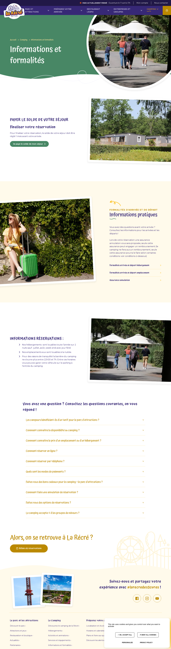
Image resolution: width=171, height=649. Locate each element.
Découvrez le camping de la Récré (63, 624)
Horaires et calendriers (96, 629)
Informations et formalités (59, 643)
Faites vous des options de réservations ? (85, 501)
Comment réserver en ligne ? (85, 449)
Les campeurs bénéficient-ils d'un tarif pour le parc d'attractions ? (85, 418)
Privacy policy (146, 642)
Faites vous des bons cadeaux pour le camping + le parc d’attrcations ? (85, 480)
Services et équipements (59, 639)
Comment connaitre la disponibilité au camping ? (85, 428)
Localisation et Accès (95, 624)
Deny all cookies (148, 635)
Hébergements (55, 629)
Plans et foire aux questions (98, 634)
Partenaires (15, 643)
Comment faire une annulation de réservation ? (85, 490)
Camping (94, 9)
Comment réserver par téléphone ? (85, 459)
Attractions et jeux (18, 629)
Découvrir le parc (17, 624)
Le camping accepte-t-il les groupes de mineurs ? (85, 511)
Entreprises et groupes (69, 10)
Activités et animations (58, 634)
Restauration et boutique (21, 634)
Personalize (127, 642)
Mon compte (142, 3)
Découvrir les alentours (96, 639)
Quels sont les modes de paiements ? (85, 470)
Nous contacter (161, 3)
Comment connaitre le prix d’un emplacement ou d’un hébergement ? (85, 439)
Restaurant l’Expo (39, 10)
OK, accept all (125, 635)
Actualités (14, 639)
